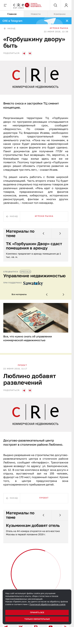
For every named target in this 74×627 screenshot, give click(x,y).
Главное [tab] (12, 14)
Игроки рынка (59, 28)
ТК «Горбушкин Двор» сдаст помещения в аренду (34, 246)
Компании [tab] (60, 14)
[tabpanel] (36, 313)
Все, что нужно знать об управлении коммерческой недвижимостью (27, 338)
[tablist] (36, 14)
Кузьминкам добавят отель (33, 525)
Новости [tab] (36, 14)
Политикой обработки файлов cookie (47, 604)
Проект (22, 365)
